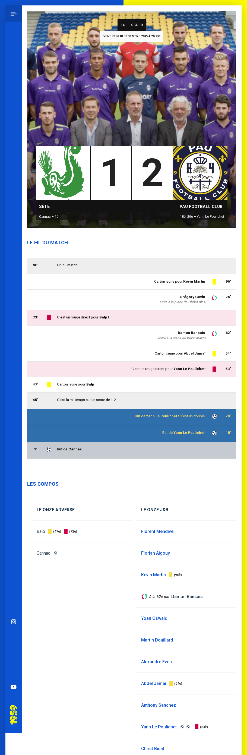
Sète (44, 206)
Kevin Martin (194, 281)
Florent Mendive (157, 531)
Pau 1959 (15, 413)
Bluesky (13, 343)
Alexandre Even (156, 661)
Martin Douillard (157, 640)
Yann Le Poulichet (188, 433)
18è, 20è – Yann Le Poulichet (202, 216)
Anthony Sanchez (158, 705)
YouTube (13, 392)
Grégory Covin (192, 297)
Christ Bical (197, 302)
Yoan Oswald (154, 618)
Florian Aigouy (155, 553)
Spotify (13, 376)
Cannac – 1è (48, 216)
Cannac (43, 553)
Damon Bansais (191, 333)
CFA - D (137, 25)
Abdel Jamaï (194, 353)
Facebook (13, 359)
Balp (41, 531)
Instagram (13, 327)
